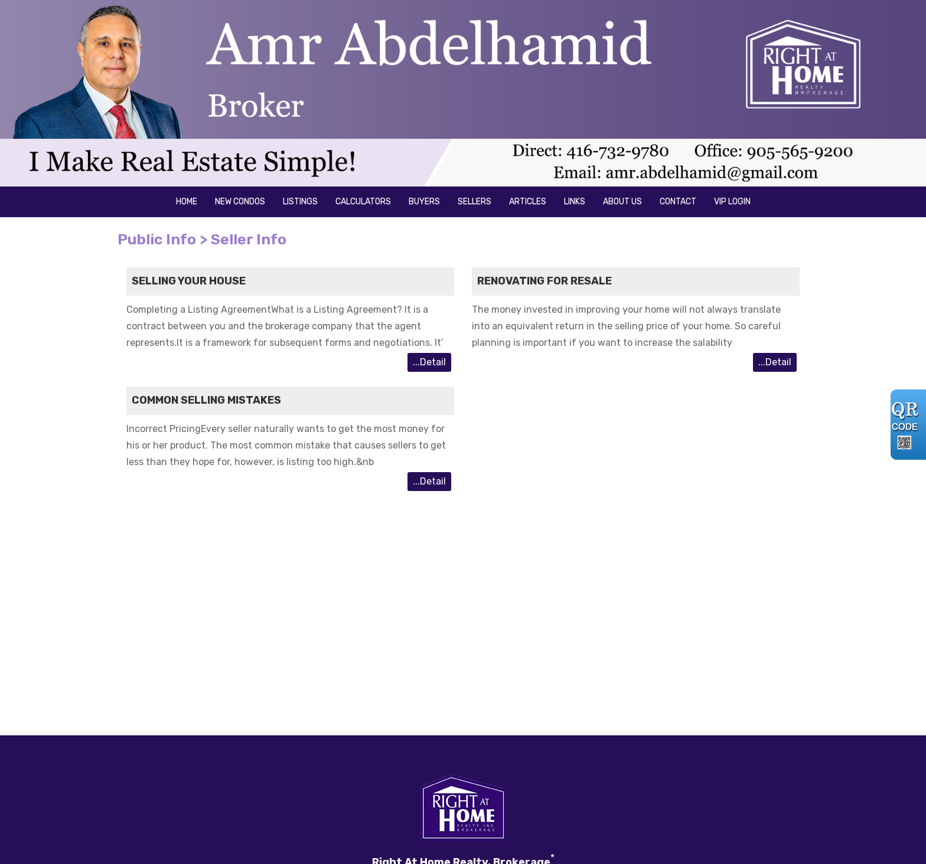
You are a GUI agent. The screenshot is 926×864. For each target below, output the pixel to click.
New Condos (240, 202)
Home (186, 202)
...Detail (429, 362)
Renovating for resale (544, 280)
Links (574, 202)
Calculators (363, 202)
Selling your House (189, 280)
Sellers (474, 202)
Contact (678, 202)
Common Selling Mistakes (206, 400)
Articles (527, 202)
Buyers (424, 202)
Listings (300, 202)
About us (622, 202)
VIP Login (732, 202)
